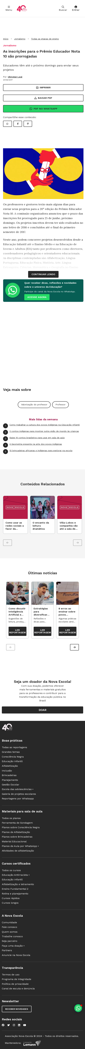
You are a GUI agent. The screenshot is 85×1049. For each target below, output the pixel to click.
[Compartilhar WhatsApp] (7, 124)
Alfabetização (10, 765)
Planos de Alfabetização (16, 832)
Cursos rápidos (11, 898)
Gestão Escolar (10, 784)
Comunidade (9, 922)
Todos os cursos (11, 870)
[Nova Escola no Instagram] (14, 1025)
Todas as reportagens (14, 747)
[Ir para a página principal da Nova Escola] (22, 8)
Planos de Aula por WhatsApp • (20, 846)
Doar (42, 709)
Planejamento (10, 780)
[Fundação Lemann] (32, 1043)
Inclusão (7, 770)
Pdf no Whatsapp (43, 108)
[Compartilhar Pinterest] (28, 124)
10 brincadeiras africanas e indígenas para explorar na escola (37, 451)
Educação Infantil (12, 761)
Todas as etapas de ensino (45, 39)
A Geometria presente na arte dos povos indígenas (32, 445)
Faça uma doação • (13, 945)
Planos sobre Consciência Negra (21, 827)
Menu (9, 8)
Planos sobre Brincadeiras (17, 836)
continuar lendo (43, 274)
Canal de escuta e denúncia (18, 988)
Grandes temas (11, 751)
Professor (60, 404)
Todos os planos (11, 818)
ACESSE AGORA (36, 297)
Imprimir (43, 87)
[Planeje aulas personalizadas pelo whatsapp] (78, 1008)
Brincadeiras (9, 775)
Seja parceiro (9, 941)
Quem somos (9, 931)
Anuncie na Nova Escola (16, 955)
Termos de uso (10, 974)
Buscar (63, 8)
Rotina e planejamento (15, 893)
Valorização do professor (34, 404)
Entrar (75, 8)
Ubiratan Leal (15, 77)
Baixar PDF (43, 97)
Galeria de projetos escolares (19, 793)
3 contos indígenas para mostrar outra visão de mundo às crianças (41, 432)
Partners (7, 950)
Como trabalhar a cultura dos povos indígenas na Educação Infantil (41, 425)
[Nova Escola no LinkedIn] (19, 1025)
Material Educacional (14, 841)
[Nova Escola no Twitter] (8, 1025)
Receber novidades (16, 1009)
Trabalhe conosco (12, 936)
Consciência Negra (13, 756)
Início (5, 39)
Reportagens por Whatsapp (18, 798)
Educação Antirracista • (16, 874)
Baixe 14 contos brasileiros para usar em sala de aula (34, 438)
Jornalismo (19, 39)
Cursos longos (10, 902)
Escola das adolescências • (17, 789)
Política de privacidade (15, 983)
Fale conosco (9, 927)
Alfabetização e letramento (18, 884)
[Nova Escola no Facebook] (3, 1025)
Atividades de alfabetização (18, 850)
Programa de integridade (16, 979)
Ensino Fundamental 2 (15, 888)
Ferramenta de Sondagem (17, 822)
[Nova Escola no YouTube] (24, 1025)
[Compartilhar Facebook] (17, 124)
